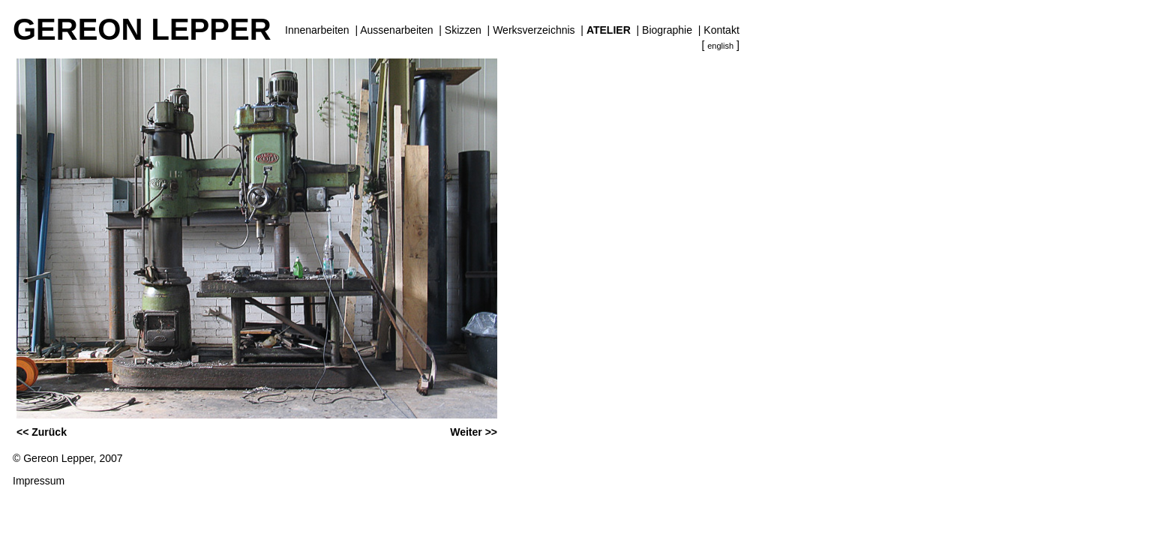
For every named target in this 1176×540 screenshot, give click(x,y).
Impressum (38, 481)
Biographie (667, 30)
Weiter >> (473, 432)
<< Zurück (41, 432)
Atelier (608, 30)
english (720, 45)
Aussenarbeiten (396, 30)
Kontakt (721, 30)
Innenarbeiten (317, 30)
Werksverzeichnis (533, 30)
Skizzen (463, 30)
